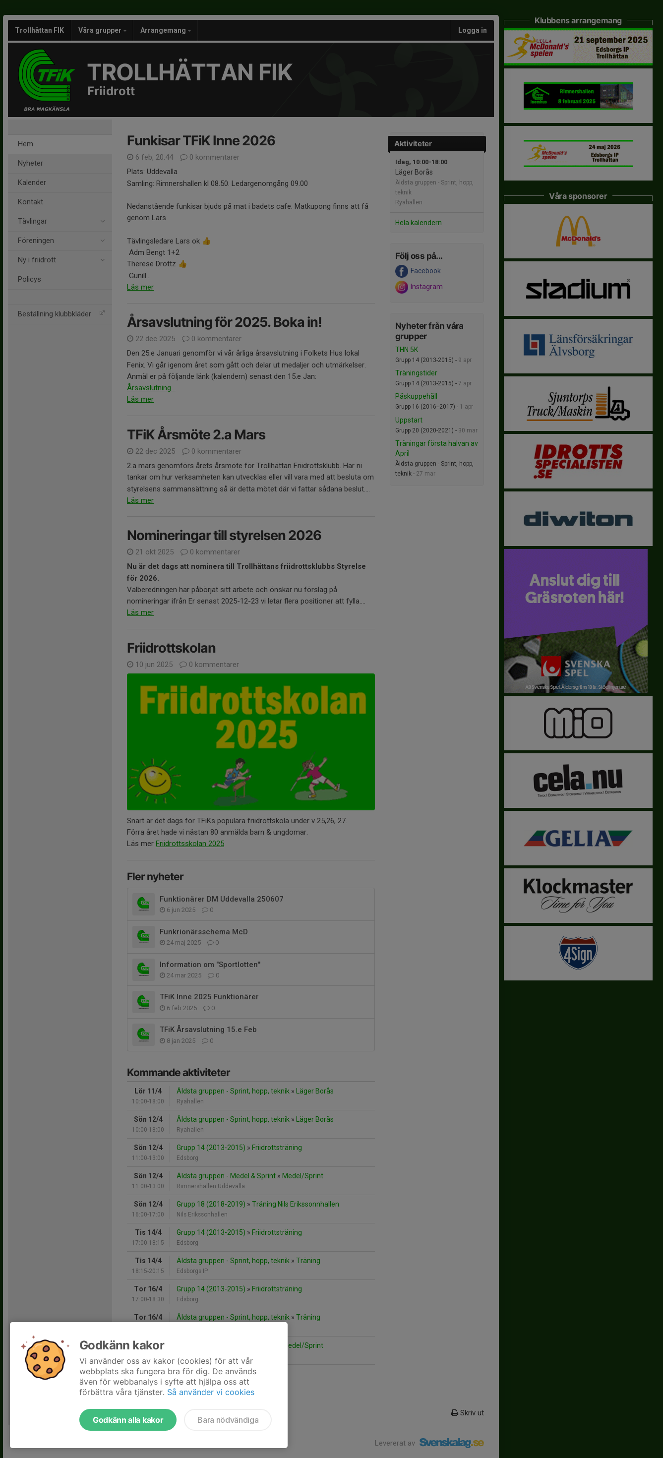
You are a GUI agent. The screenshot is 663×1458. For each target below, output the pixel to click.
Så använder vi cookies (210, 1392)
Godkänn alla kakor (128, 1420)
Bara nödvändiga (227, 1420)
